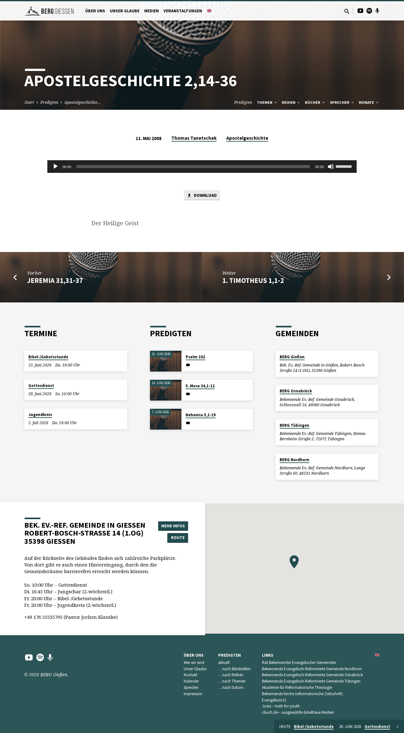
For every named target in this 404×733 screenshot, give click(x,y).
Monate (369, 102)
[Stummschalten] (331, 166)
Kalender (191, 681)
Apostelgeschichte (247, 138)
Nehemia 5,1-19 (201, 415)
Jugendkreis (40, 414)
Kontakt (190, 674)
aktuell (223, 662)
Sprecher (342, 102)
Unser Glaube (125, 11)
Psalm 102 (195, 357)
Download (202, 195)
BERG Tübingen (294, 425)
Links (267, 655)
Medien (151, 11)
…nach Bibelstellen (234, 668)
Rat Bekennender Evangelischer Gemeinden (299, 662)
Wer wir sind (194, 662)
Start (29, 102)
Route (172, 538)
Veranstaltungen (182, 11)
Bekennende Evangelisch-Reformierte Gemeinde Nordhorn (312, 668)
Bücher (315, 102)
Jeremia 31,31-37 (55, 281)
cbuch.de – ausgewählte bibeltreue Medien (298, 712)
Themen (267, 102)
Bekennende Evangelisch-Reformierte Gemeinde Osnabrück (312, 674)
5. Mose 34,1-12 (200, 386)
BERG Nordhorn (294, 459)
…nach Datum (230, 687)
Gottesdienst (41, 385)
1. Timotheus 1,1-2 (253, 281)
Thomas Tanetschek (194, 138)
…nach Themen (232, 681)
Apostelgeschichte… (82, 102)
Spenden (191, 687)
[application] (202, 166)
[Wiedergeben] (55, 166)
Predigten (49, 102)
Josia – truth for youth (281, 706)
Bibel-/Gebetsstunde (48, 357)
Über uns (95, 11)
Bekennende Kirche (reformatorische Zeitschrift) (302, 693)
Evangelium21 (274, 700)
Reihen (291, 102)
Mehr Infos (172, 525)
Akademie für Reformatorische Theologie (297, 687)
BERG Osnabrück (296, 391)
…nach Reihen (230, 674)
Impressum (193, 693)
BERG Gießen (292, 357)
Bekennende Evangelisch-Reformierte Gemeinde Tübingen (311, 681)
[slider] (193, 166)
